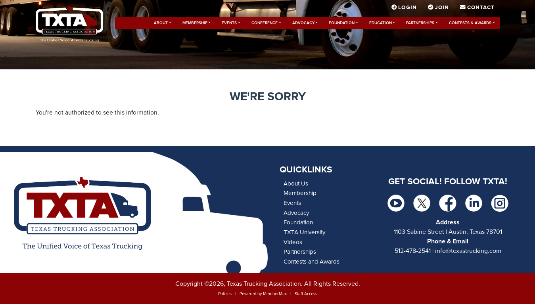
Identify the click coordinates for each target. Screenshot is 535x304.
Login (404, 7)
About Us (296, 183)
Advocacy (303, 23)
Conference (264, 23)
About (161, 23)
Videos (293, 242)
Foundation (342, 23)
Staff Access (306, 293)
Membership (194, 23)
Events (229, 23)
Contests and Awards (311, 261)
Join (439, 7)
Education (380, 23)
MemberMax (275, 293)
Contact (477, 7)
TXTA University (304, 232)
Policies (225, 293)
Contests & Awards (470, 23)
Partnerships (420, 23)
